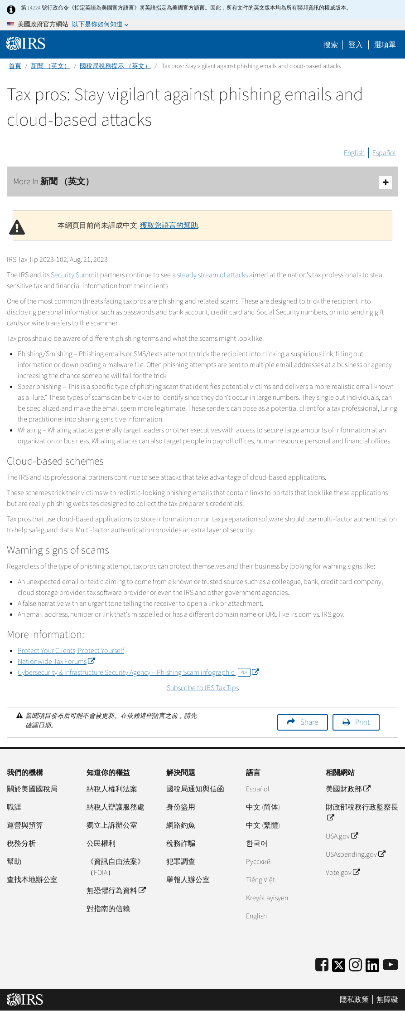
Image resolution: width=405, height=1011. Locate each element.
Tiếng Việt (260, 880)
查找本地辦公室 (32, 880)
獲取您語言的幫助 (169, 226)
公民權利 (101, 844)
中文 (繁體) (263, 825)
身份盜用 (180, 807)
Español (384, 153)
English (354, 153)
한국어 (257, 844)
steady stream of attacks (212, 275)
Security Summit (75, 275)
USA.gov (342, 836)
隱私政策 (354, 999)
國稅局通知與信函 (195, 789)
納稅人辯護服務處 (116, 807)
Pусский (258, 862)
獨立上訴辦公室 (112, 825)
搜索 (330, 44)
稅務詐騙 (180, 844)
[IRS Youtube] (390, 965)
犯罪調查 (180, 862)
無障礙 (387, 999)
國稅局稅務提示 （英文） (115, 66)
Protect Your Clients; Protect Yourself (71, 651)
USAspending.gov (355, 854)
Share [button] (309, 722)
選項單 (385, 44)
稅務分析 (21, 844)
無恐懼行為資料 (116, 891)
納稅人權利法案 (112, 789)
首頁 (15, 66)
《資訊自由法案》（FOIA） (116, 867)
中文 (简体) (263, 807)
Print (362, 722)
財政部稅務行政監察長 (362, 812)
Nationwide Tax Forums (56, 662)
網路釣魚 (180, 825)
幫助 (14, 862)
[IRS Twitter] (339, 968)
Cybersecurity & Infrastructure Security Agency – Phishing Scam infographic (138, 672)
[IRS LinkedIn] (372, 968)
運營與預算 (25, 825)
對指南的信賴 (108, 909)
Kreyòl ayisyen (267, 898)
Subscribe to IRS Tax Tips (203, 688)
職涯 (14, 807)
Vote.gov (343, 873)
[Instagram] (355, 965)
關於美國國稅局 (32, 789)
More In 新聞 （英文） (202, 182)
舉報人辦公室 (188, 880)
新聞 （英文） (50, 66)
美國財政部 (348, 789)
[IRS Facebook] (321, 965)
